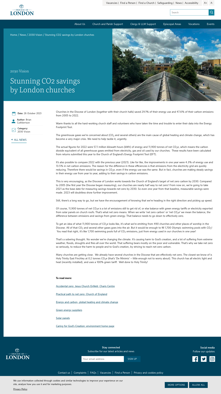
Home (13, 34)
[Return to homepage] (22, 9)
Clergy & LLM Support (143, 24)
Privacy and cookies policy (148, 372)
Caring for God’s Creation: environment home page (85, 326)
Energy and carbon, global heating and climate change (87, 302)
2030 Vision (35, 34)
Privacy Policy (20, 389)
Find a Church (146, 2)
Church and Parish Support (107, 24)
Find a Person (128, 2)
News (179, 2)
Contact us (64, 372)
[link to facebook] (195, 359)
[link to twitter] (204, 359)
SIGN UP (132, 359)
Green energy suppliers (69, 310)
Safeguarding (165, 2)
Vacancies (111, 2)
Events (210, 24)
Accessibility (191, 2)
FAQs (93, 372)
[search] (211, 12)
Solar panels (63, 318)
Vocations (193, 24)
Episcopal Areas (172, 24)
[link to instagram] (212, 359)
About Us (79, 24)
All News (20, 139)
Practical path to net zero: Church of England (81, 294)
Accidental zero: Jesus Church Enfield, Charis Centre (85, 286)
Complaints (80, 372)
